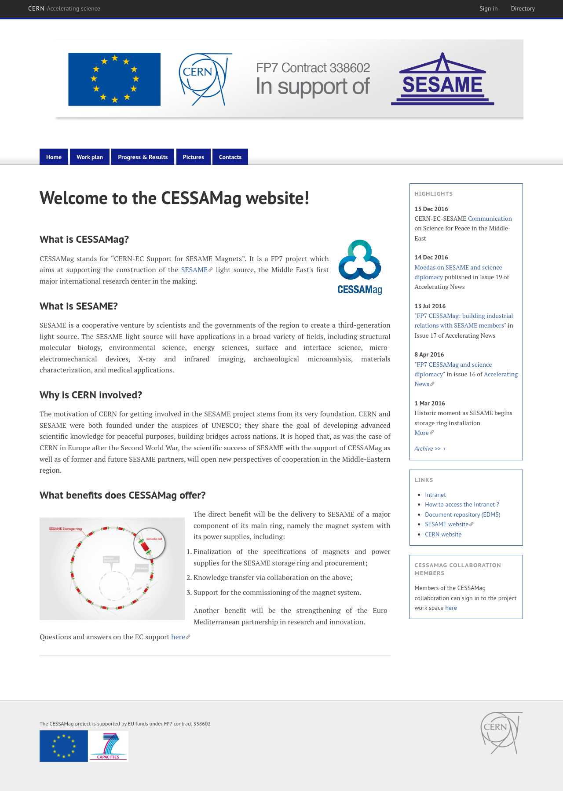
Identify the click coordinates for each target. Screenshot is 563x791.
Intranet (435, 495)
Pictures (193, 157)
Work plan (90, 157)
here (180, 637)
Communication (490, 218)
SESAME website (449, 524)
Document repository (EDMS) (462, 514)
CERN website (443, 534)
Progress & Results (143, 157)
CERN (64, 8)
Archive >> (428, 448)
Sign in (488, 8)
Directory (523, 8)
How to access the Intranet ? (462, 504)
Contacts (230, 157)
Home (54, 157)
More (424, 432)
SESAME (197, 269)
